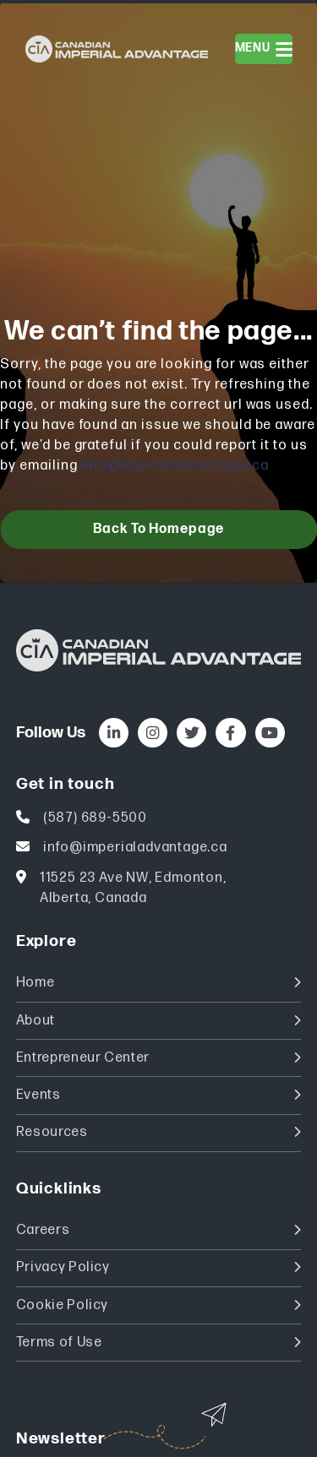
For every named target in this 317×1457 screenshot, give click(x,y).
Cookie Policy (159, 1305)
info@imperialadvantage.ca (175, 466)
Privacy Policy (159, 1267)
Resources (159, 1132)
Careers (159, 1230)
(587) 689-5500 (95, 818)
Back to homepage (158, 529)
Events (159, 1095)
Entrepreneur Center (159, 1058)
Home (159, 983)
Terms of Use (159, 1343)
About (159, 1021)
